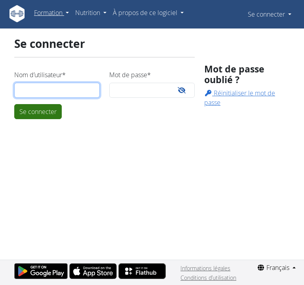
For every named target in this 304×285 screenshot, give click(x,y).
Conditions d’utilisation (208, 277)
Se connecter (267, 14)
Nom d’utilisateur (40, 74)
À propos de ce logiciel (146, 12)
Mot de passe (130, 74)
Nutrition (88, 12)
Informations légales (205, 268)
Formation (49, 12)
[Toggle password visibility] (182, 90)
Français (274, 267)
